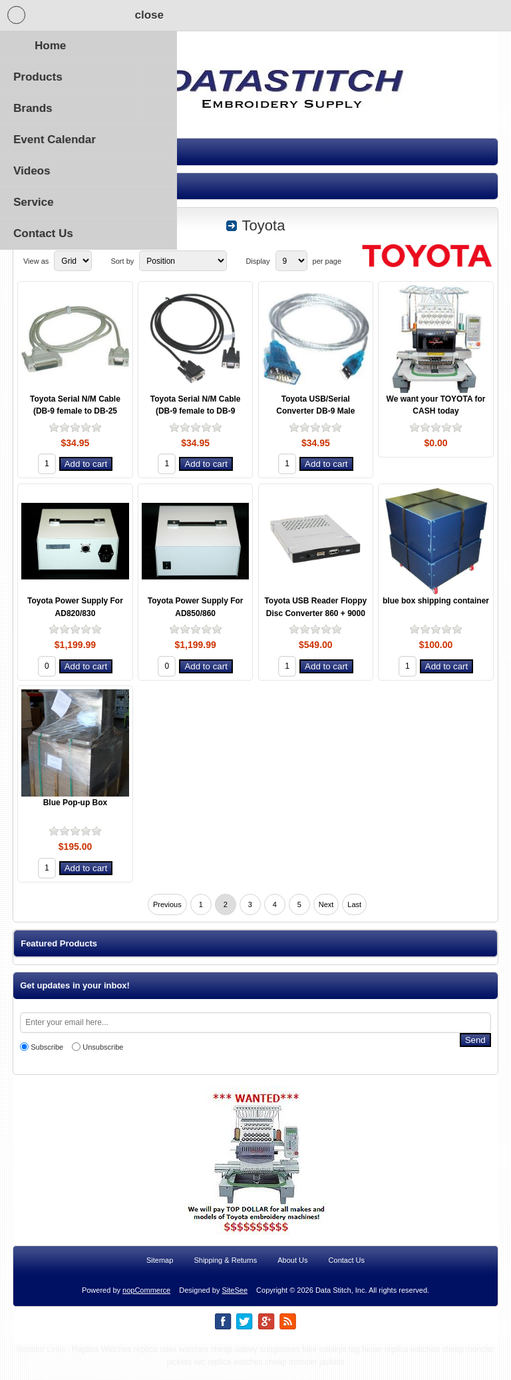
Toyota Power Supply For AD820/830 (75, 607)
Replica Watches (102, 1361)
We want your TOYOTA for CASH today (436, 405)
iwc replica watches (228, 1374)
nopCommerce (146, 1302)
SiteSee (235, 1302)
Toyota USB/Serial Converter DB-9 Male (315, 405)
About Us (292, 1272)
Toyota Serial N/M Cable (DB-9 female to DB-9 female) (195, 411)
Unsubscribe (103, 1047)
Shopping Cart (123, 15)
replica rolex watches (171, 1361)
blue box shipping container (436, 600)
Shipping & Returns (225, 1272)
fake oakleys (324, 1361)
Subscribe (47, 1047)
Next (326, 904)
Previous (167, 904)
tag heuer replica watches (394, 1361)
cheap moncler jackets (304, 1374)
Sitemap (159, 1272)
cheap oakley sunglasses (254, 1361)
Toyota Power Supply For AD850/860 (196, 607)
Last (354, 904)
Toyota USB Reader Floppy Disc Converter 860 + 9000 (315, 607)
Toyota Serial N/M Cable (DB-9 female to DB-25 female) (75, 411)
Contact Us (347, 1272)
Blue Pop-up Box (75, 802)
